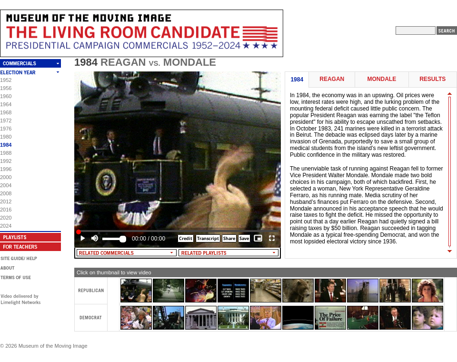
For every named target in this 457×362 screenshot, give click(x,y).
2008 (5, 193)
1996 (5, 169)
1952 (5, 80)
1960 (5, 96)
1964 (5, 104)
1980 (5, 137)
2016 (5, 209)
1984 (5, 145)
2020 (5, 218)
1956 (5, 88)
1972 (5, 120)
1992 (5, 161)
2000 (5, 177)
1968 (5, 112)
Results (432, 79)
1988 (5, 153)
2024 (5, 226)
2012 (5, 201)
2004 (5, 185)
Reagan (331, 79)
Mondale (381, 79)
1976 (5, 128)
